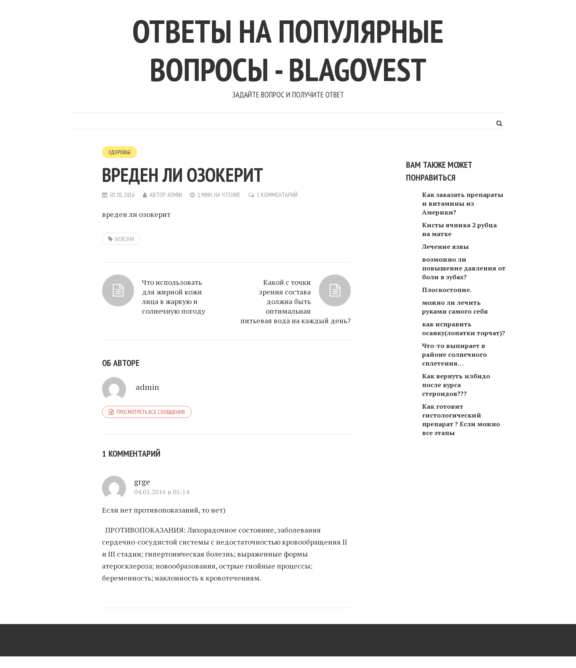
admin (174, 195)
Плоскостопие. (447, 289)
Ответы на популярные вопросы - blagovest (288, 50)
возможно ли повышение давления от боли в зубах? (464, 268)
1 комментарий (277, 195)
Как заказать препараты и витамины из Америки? (462, 203)
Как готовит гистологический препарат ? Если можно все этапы (461, 419)
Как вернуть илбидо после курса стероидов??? (456, 385)
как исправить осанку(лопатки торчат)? (463, 328)
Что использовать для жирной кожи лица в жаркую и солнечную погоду (173, 296)
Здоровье (119, 152)
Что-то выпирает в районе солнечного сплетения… (454, 354)
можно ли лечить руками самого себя (455, 307)
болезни (124, 239)
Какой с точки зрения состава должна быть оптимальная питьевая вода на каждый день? (295, 301)
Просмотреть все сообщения (150, 412)
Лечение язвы (445, 246)
